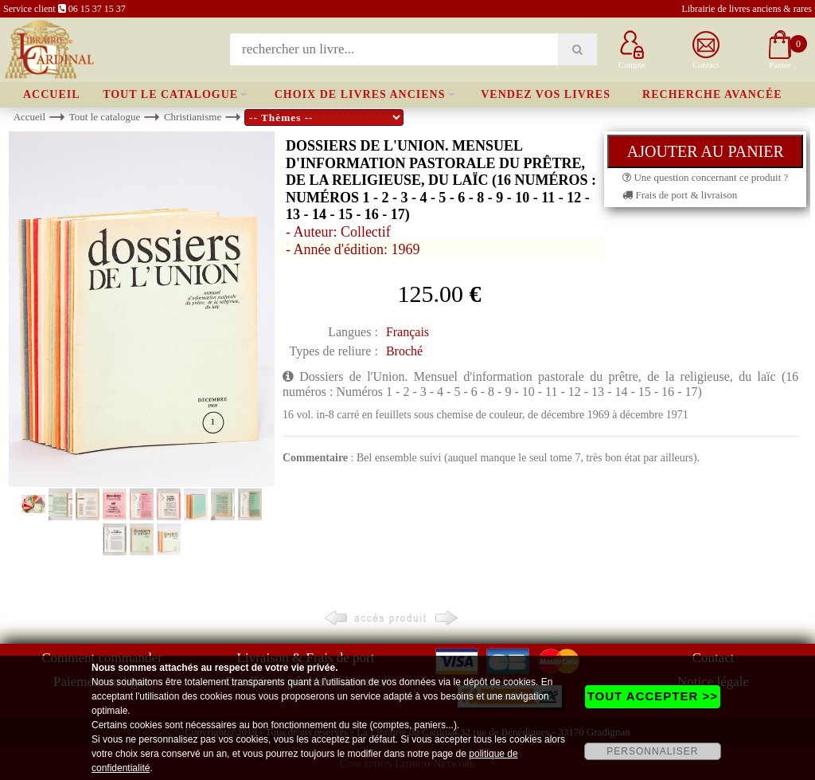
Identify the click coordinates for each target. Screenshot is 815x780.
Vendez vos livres (545, 94)
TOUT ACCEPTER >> (652, 696)
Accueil (51, 94)
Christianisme (192, 117)
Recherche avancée (712, 94)
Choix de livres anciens (360, 94)
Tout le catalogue (170, 94)
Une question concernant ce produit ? (705, 177)
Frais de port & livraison (679, 195)
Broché (404, 351)
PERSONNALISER (652, 751)
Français (407, 332)
